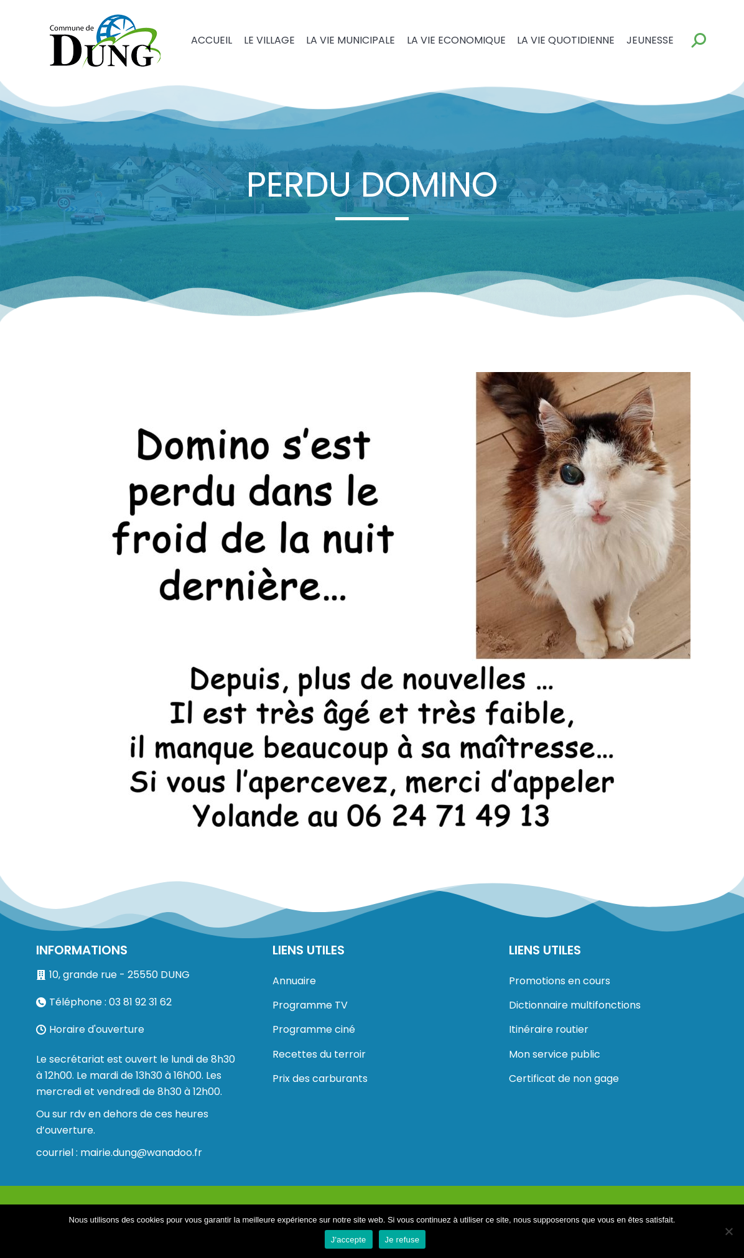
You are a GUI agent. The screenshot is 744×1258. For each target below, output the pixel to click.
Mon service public (554, 1054)
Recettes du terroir (319, 1054)
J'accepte (348, 1239)
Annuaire (294, 981)
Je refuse (402, 1239)
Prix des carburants (320, 1078)
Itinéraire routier (548, 1029)
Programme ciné (313, 1029)
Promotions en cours (559, 981)
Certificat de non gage (564, 1078)
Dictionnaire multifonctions (575, 1005)
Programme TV (310, 1005)
